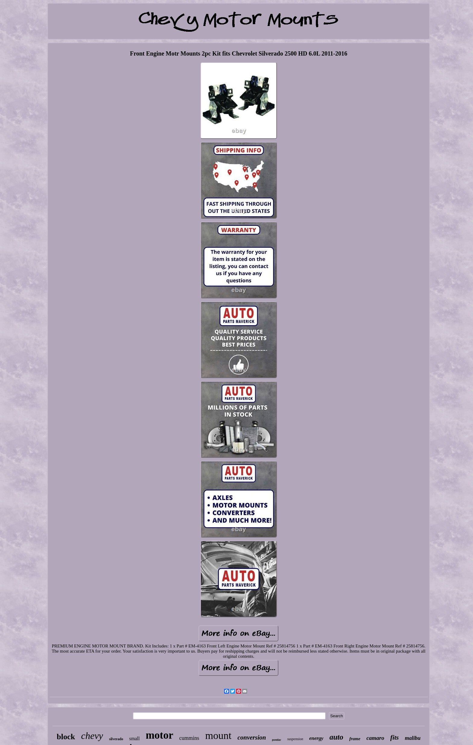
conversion (251, 737)
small (134, 738)
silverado (116, 739)
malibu (413, 738)
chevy (92, 735)
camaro (375, 738)
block (66, 736)
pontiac (276, 739)
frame (354, 738)
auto (336, 737)
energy (316, 738)
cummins (189, 738)
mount (218, 735)
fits (394, 737)
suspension (295, 739)
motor (159, 735)
